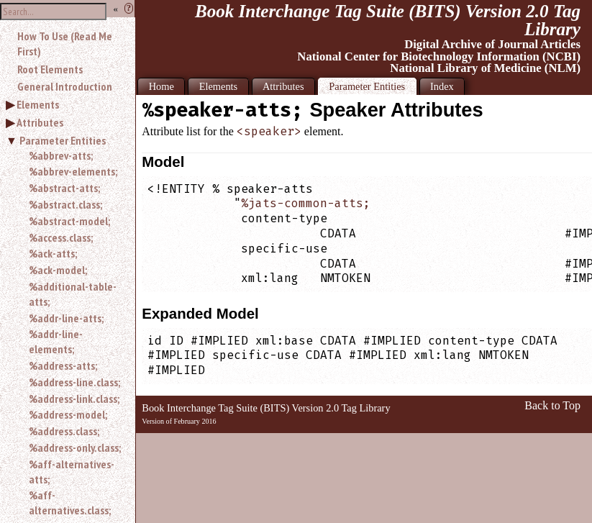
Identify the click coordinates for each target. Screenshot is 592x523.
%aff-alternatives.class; (70, 502)
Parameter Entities (62, 140)
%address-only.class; (75, 447)
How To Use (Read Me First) (64, 43)
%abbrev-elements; (73, 171)
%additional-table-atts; (73, 294)
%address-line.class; (74, 382)
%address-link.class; (74, 398)
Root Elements (50, 69)
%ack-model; (58, 270)
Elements (38, 104)
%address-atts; (63, 365)
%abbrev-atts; (61, 155)
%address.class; (64, 431)
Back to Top (552, 405)
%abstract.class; (65, 204)
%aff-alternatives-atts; (71, 471)
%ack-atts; (53, 253)
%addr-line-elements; (56, 341)
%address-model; (68, 414)
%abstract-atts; (64, 188)
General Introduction (64, 86)
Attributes (40, 122)
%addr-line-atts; (66, 318)
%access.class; (61, 237)
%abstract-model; (69, 221)
